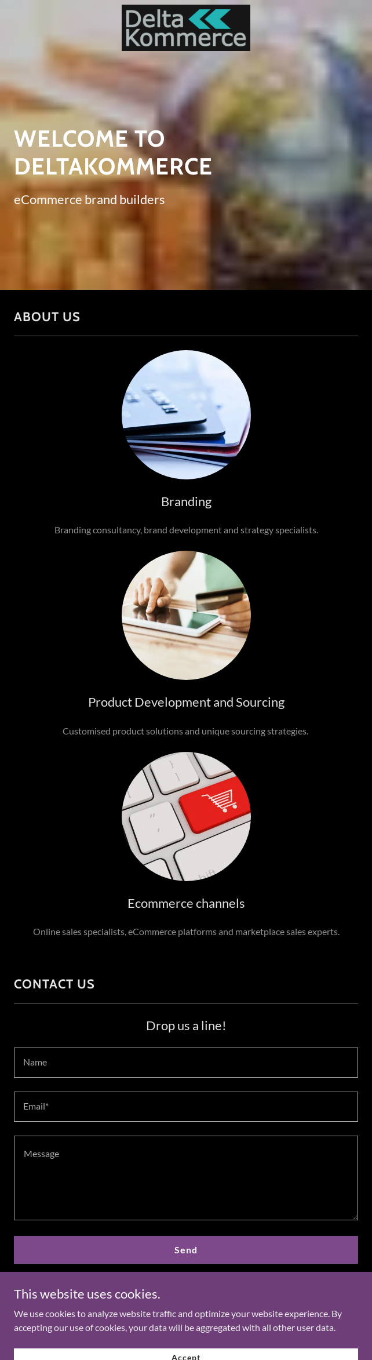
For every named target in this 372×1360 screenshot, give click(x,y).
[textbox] (186, 1063)
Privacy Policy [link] (223, 1287)
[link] (186, 29)
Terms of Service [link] (283, 1287)
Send (186, 1249)
